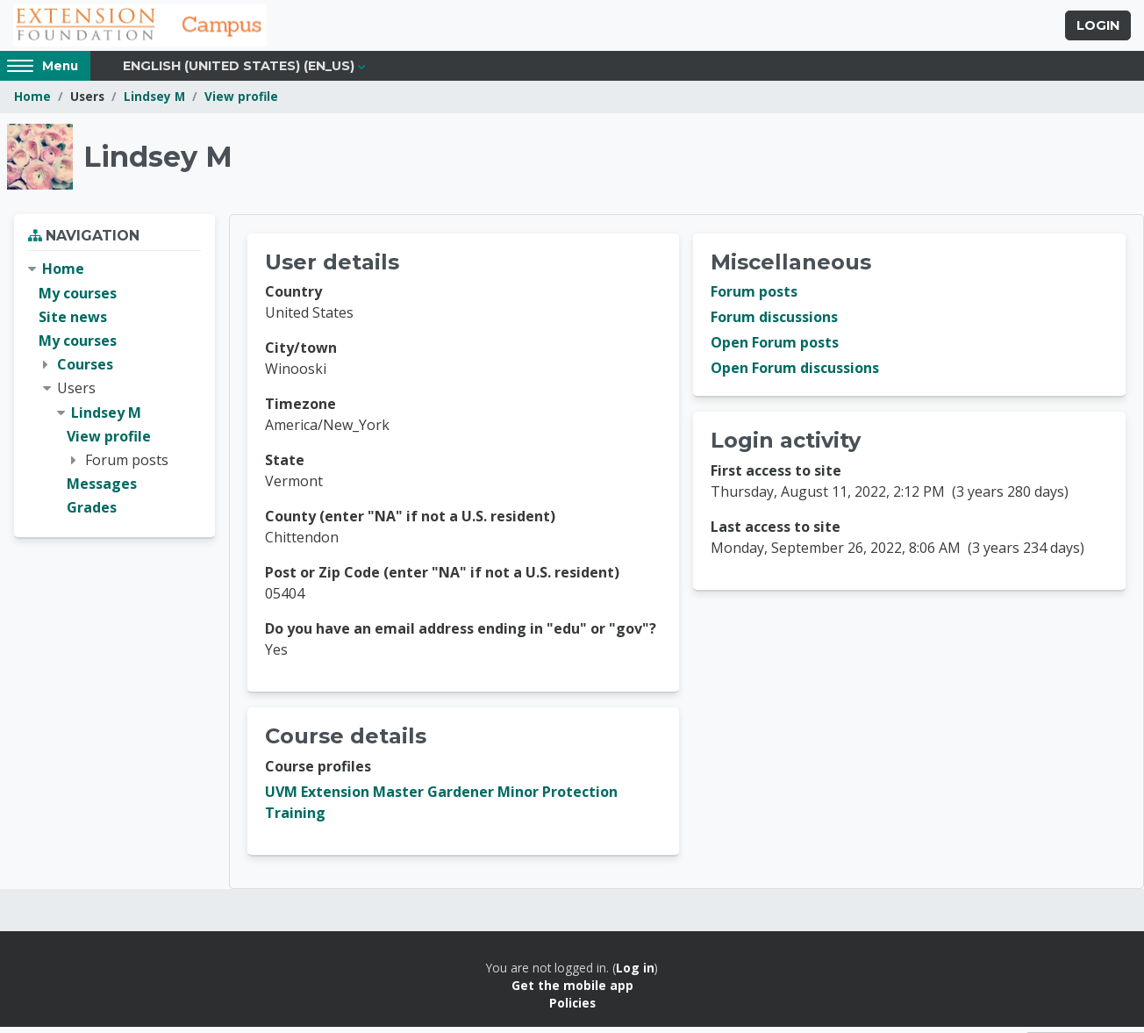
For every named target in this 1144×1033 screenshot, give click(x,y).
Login (1097, 29)
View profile (241, 103)
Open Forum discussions (795, 374)
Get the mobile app (572, 991)
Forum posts (754, 298)
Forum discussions (774, 324)
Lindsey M (154, 103)
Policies (572, 1009)
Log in (635, 973)
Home (32, 103)
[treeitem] (114, 395)
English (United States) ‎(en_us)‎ (238, 72)
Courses (85, 370)
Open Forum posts (775, 349)
